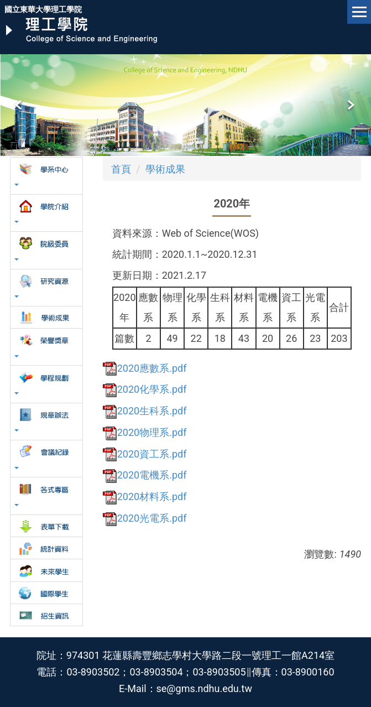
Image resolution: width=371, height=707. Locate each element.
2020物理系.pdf (145, 432)
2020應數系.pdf (145, 368)
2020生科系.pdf (145, 411)
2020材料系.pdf (145, 496)
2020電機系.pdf (145, 475)
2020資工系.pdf (145, 454)
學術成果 (165, 169)
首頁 (121, 169)
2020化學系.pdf (145, 389)
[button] (20, 105)
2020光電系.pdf (145, 518)
